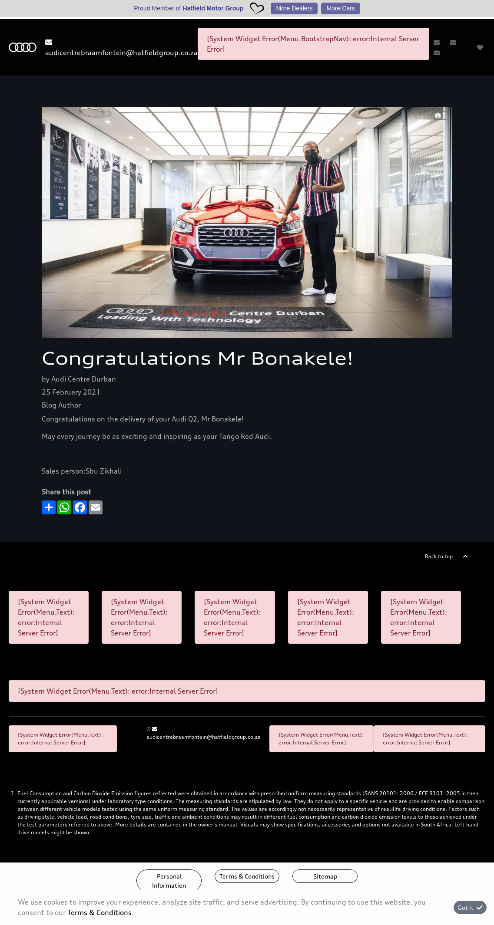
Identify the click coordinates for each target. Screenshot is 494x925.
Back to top (439, 556)
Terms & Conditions (247, 876)
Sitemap (325, 876)
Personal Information (169, 880)
